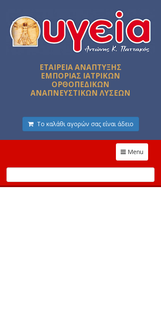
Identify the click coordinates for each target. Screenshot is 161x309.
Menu (134, 151)
